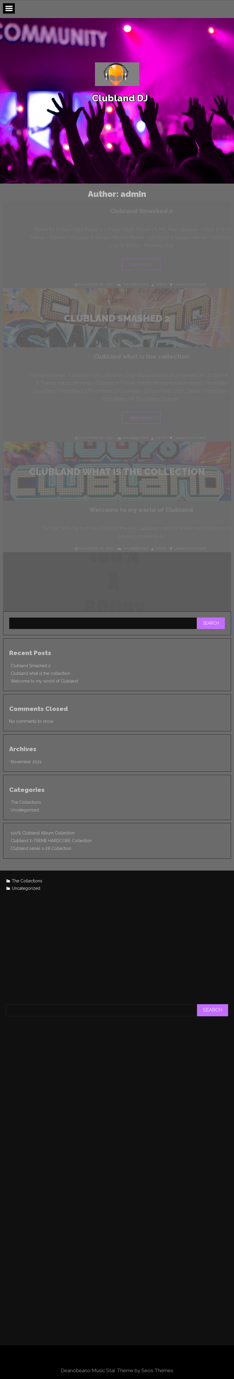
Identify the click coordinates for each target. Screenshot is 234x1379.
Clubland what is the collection (40, 673)
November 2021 (26, 761)
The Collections (26, 802)
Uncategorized (25, 810)
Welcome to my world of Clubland (44, 681)
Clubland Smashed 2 (31, 665)
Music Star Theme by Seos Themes (132, 1370)
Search (211, 623)
